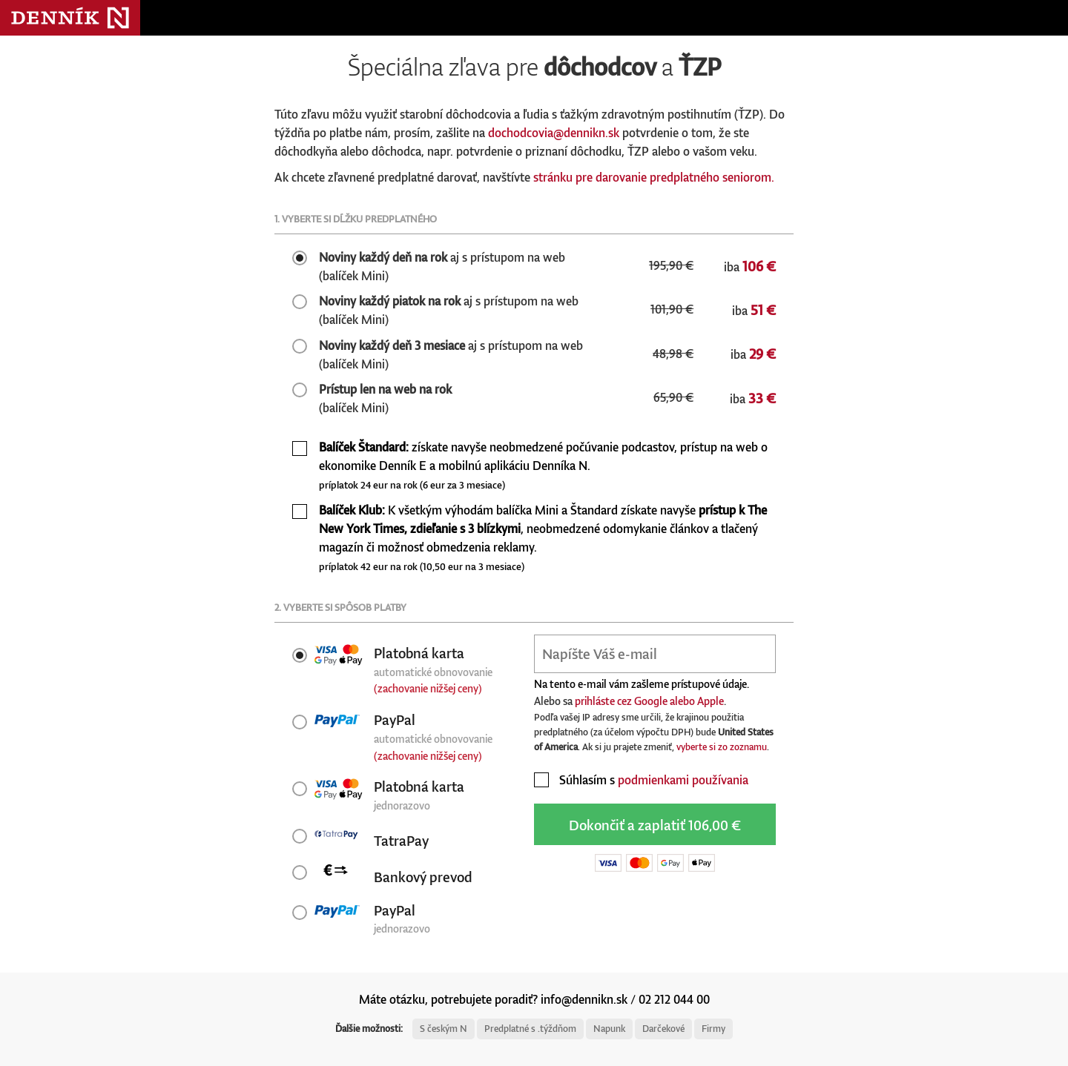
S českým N (443, 1028)
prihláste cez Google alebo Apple (649, 701)
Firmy (713, 1028)
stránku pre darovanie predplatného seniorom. (653, 177)
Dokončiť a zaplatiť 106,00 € (655, 824)
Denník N (70, 18)
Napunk (609, 1028)
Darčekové (663, 1028)
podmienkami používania (683, 780)
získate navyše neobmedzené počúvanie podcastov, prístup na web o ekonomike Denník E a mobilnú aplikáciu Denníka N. (543, 465)
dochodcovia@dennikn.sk (553, 133)
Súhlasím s (641, 780)
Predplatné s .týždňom (530, 1028)
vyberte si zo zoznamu (721, 747)
